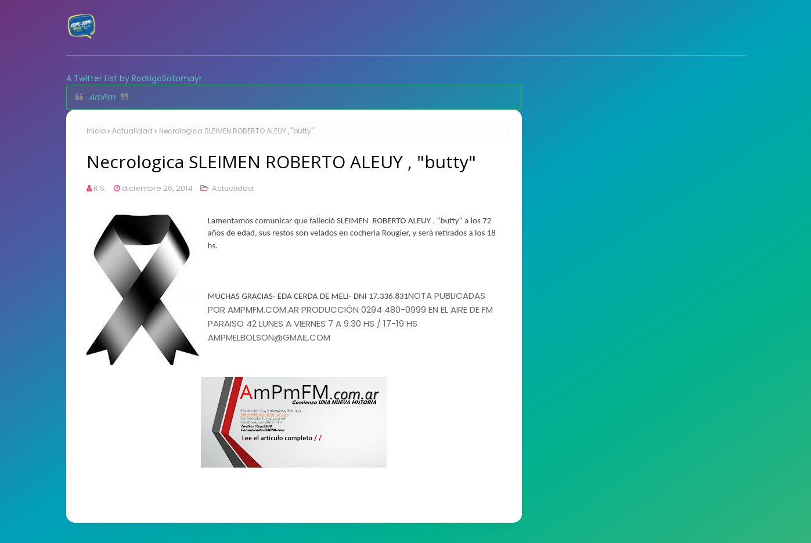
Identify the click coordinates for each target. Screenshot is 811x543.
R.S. (99, 188)
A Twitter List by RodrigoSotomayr (134, 78)
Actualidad (132, 131)
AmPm (102, 97)
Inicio (96, 131)
